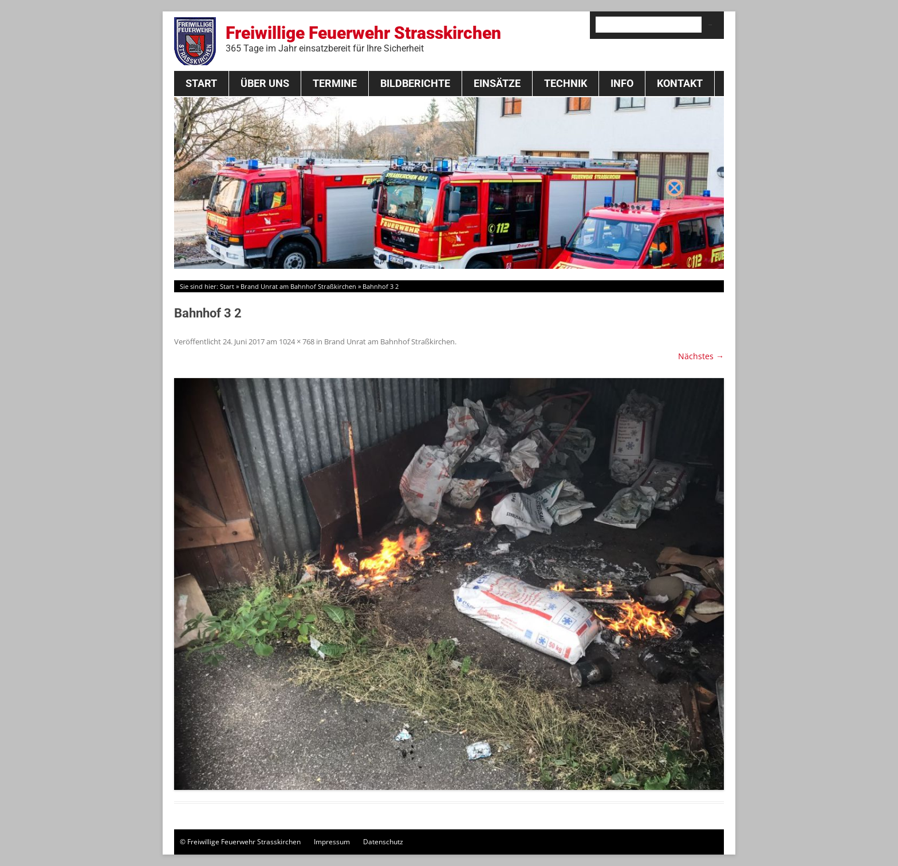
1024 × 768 (296, 341)
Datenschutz (383, 842)
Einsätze (497, 83)
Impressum (332, 842)
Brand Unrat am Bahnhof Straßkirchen (298, 286)
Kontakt (680, 83)
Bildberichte (415, 83)
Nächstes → (701, 356)
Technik (565, 83)
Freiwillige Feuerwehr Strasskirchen (363, 38)
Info (622, 83)
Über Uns (265, 83)
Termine (335, 83)
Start (201, 83)
